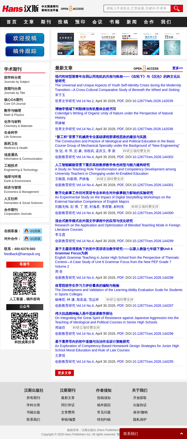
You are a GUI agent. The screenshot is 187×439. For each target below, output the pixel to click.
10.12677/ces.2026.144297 (152, 305)
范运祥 (94, 299)
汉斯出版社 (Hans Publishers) (101, 430)
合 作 (149, 22)
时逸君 (95, 207)
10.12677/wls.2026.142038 (152, 129)
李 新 (111, 151)
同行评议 (68, 405)
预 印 (80, 22)
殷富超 (82, 299)
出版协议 (140, 405)
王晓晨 (60, 179)
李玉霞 (60, 235)
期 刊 (46, 22)
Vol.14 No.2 (85, 101)
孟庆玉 (101, 151)
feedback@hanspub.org (22, 254)
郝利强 (119, 207)
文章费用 (68, 412)
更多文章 (64, 373)
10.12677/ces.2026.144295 (152, 361)
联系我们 (33, 419)
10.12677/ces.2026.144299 (152, 241)
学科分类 (33, 405)
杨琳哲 (60, 299)
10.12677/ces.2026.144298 (152, 277)
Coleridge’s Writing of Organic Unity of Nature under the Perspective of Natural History (114, 113)
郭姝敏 (60, 123)
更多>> (177, 68)
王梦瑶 (60, 355)
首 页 (11, 22)
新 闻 (132, 22)
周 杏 (59, 271)
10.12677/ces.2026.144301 (152, 185)
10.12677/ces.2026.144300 (152, 213)
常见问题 (104, 412)
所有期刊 (33, 398)
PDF (120, 101)
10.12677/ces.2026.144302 (152, 157)
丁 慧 (84, 207)
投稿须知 (104, 398)
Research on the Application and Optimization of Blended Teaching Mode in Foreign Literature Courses (117, 225)
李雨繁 (107, 207)
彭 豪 (78, 151)
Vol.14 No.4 (85, 157)
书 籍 (114, 22)
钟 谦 (71, 299)
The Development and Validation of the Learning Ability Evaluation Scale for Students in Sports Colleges (118, 290)
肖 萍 (68, 151)
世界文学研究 (65, 101)
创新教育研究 (65, 157)
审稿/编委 (68, 419)
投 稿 (63, 22)
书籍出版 (33, 412)
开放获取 (140, 398)
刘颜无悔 (62, 207)
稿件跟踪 (104, 405)
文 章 (29, 22)
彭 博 (74, 207)
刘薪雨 (72, 179)
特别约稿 (104, 419)
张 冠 (59, 151)
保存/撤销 (140, 412)
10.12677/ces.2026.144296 (152, 333)
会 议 (97, 22)
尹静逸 (84, 179)
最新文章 (68, 398)
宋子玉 (60, 95)
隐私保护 (140, 419)
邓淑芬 (60, 327)
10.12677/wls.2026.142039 (152, 101)
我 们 (166, 22)
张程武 (89, 151)
